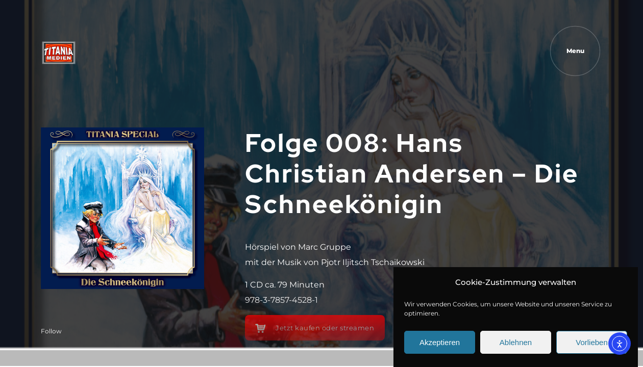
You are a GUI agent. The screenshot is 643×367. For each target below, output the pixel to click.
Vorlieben (592, 342)
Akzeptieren (439, 342)
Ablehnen (516, 342)
